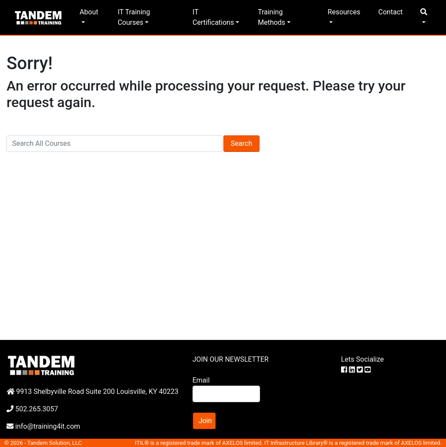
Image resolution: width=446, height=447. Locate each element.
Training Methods (271, 17)
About (89, 12)
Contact (390, 12)
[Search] (115, 143)
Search (241, 143)
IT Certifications (213, 17)
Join (205, 421)
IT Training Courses (134, 17)
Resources (344, 12)
